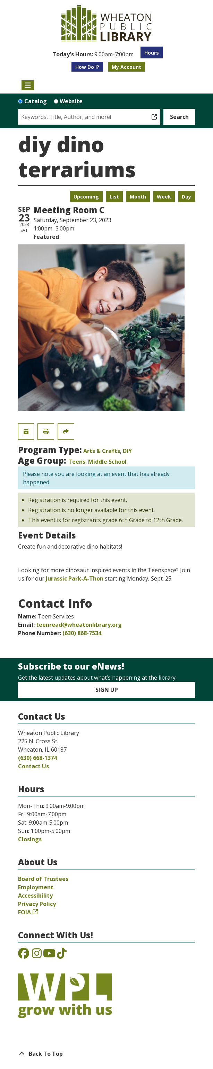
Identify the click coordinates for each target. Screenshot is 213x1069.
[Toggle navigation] (28, 85)
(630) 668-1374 (37, 758)
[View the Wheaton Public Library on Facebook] (23, 955)
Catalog (35, 101)
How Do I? (87, 67)
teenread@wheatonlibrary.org (79, 625)
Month (138, 196)
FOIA (24, 912)
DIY (127, 451)
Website (71, 101)
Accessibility (35, 895)
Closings (30, 839)
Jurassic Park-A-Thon (74, 578)
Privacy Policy (37, 904)
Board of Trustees (43, 879)
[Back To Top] (106, 1053)
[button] (93, 54)
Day (186, 196)
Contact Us (33, 766)
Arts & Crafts (101, 451)
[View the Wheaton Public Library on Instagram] (37, 955)
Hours (151, 52)
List (114, 196)
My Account (126, 67)
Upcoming (86, 196)
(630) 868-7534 (81, 633)
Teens (76, 461)
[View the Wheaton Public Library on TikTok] (62, 955)
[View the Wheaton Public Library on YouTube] (49, 955)
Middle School (107, 461)
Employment (35, 887)
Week (164, 196)
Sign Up (106, 690)
